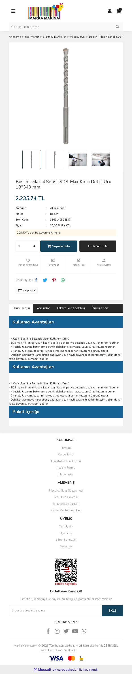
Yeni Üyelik (66, 526)
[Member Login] (110, 11)
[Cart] (118, 11)
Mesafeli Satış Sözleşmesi (66, 491)
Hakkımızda (66, 474)
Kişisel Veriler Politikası (66, 510)
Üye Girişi (66, 533)
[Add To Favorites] (28, 264)
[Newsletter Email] (55, 610)
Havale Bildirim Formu (66, 461)
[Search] (66, 26)
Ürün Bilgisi (21, 308)
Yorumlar (43, 308)
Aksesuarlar (57, 208)
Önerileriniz (100, 308)
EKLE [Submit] (113, 610)
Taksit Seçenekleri (71, 308)
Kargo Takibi (66, 455)
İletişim (66, 448)
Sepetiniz (66, 546)
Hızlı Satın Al (98, 246)
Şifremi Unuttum (66, 540)
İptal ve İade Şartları (66, 504)
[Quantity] (27, 246)
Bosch (54, 214)
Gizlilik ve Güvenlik (66, 497)
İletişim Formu (66, 468)
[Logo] (44, 11)
